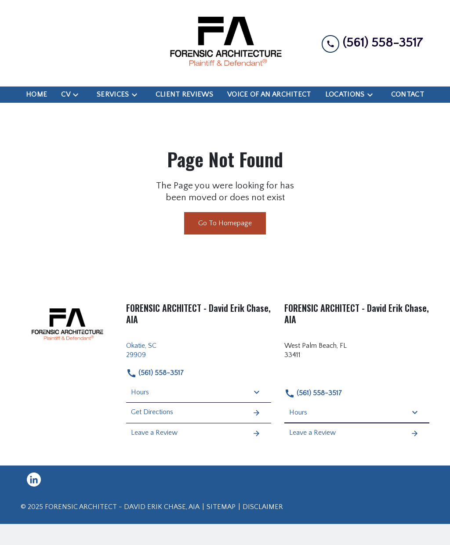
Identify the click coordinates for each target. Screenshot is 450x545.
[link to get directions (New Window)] (198, 350)
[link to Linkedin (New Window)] (34, 480)
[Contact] (408, 95)
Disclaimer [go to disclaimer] (263, 507)
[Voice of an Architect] (269, 95)
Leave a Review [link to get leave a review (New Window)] (196, 433)
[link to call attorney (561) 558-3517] (372, 43)
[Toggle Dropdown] (78, 95)
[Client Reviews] (184, 95)
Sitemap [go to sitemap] (221, 507)
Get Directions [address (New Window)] (196, 413)
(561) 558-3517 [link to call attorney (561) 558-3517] (155, 373)
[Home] (36, 95)
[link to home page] (225, 43)
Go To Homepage (225, 223)
